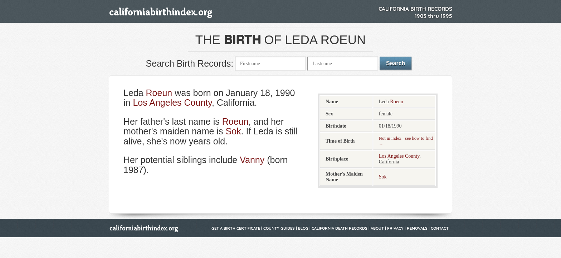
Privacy (395, 228)
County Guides (279, 228)
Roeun (159, 93)
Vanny (252, 160)
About (377, 228)
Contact (440, 228)
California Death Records (339, 228)
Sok (233, 131)
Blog (303, 228)
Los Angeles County (172, 102)
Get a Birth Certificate (235, 228)
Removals (417, 228)
